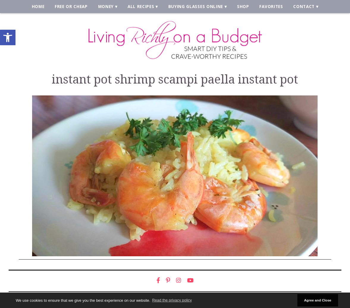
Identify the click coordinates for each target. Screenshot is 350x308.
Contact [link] (304, 6)
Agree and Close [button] (317, 300)
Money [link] (106, 6)
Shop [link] (243, 6)
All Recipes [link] (141, 6)
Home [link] (38, 6)
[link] (7, 37)
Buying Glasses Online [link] (195, 6)
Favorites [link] (271, 6)
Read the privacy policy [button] (172, 300)
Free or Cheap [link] (71, 6)
